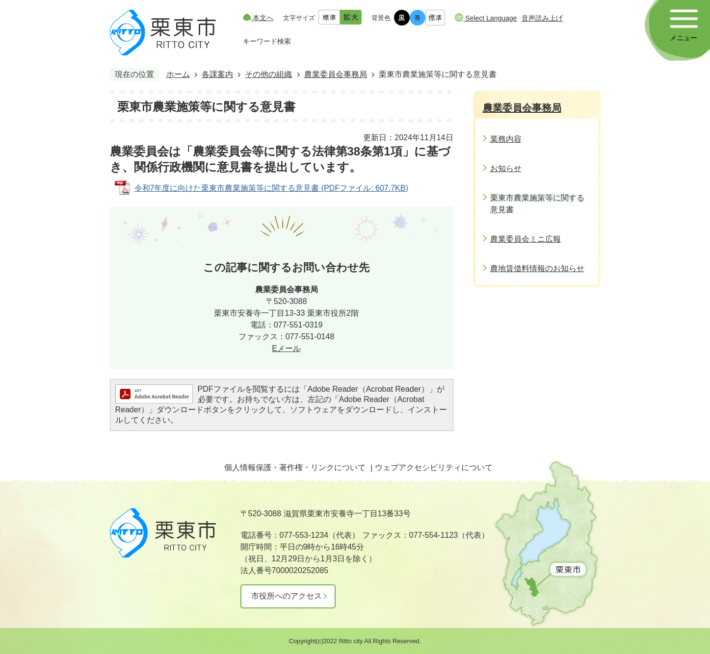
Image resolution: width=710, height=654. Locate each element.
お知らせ (506, 168)
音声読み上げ (542, 18)
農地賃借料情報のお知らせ (537, 268)
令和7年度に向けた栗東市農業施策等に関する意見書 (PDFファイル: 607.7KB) (271, 188)
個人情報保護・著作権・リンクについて (295, 467)
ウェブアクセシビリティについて (434, 467)
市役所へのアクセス (286, 596)
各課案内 (217, 74)
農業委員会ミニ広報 (525, 239)
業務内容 (506, 139)
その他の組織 (268, 74)
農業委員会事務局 (335, 74)
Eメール (286, 348)
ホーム (178, 74)
